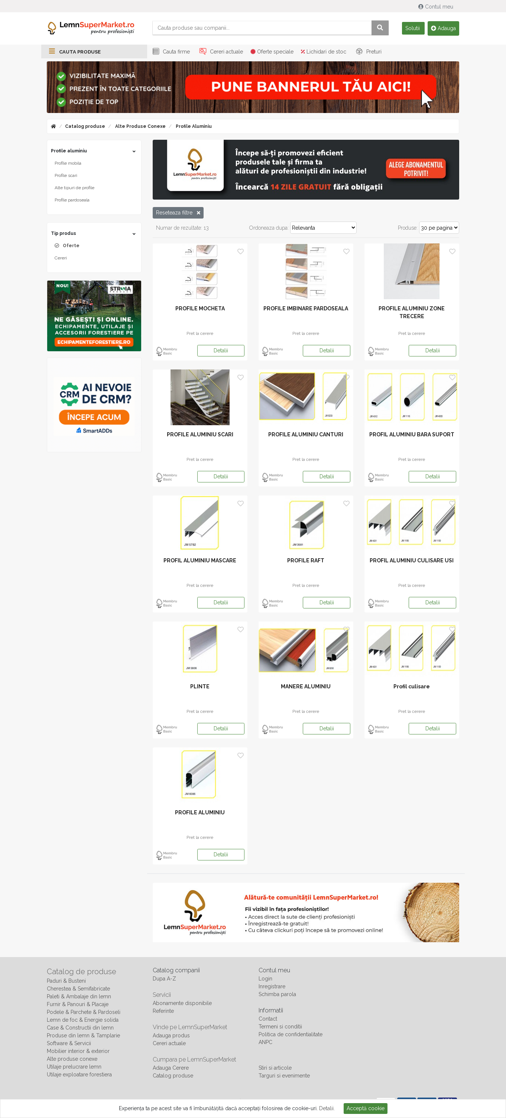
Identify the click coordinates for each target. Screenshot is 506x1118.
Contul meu (436, 7)
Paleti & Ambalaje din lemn (79, 998)
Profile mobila (68, 164)
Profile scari (66, 176)
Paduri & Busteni (66, 982)
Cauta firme (170, 53)
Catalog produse (85, 127)
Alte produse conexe (140, 127)
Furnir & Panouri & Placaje (77, 1005)
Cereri (61, 259)
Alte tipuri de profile (74, 188)
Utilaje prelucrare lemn (74, 1068)
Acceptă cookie (366, 1108)
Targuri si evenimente (284, 1077)
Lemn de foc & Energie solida (83, 1021)
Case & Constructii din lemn (80, 1029)
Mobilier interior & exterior (78, 1052)
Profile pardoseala (72, 201)
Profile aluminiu (193, 127)
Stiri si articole (275, 1069)
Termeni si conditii (280, 1028)
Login (265, 980)
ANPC (265, 1043)
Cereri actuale (220, 53)
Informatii (271, 1011)
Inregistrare (272, 988)
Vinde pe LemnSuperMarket (190, 1028)
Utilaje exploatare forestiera (79, 1076)
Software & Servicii (69, 1044)
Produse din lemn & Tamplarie (83, 1037)
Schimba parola (277, 995)
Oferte (71, 246)
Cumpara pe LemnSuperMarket (194, 1060)
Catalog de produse (81, 972)
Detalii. (327, 1108)
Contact (268, 1020)
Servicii (162, 995)
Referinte (163, 1012)
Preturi (368, 53)
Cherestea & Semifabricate (78, 990)
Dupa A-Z (164, 980)
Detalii (221, 352)
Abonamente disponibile (182, 1004)
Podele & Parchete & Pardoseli (83, 1013)
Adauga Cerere (171, 1069)
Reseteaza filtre (178, 214)
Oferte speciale (271, 53)
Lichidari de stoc (323, 53)
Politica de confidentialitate (290, 1035)
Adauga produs (171, 1037)
